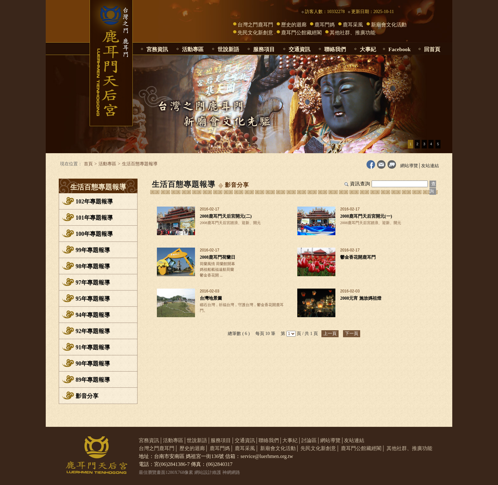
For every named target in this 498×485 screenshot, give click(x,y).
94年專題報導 (93, 315)
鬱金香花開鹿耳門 (358, 257)
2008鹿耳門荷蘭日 (217, 257)
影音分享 (87, 396)
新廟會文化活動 (389, 24)
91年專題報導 (93, 347)
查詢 (432, 187)
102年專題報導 (94, 201)
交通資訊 (299, 49)
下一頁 (351, 333)
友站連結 (430, 165)
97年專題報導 (93, 282)
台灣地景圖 (211, 298)
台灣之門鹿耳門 (255, 24)
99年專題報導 (93, 250)
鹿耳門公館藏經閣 (301, 32)
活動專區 (193, 49)
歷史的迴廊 (293, 24)
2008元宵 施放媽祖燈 (360, 298)
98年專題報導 (93, 266)
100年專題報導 (94, 234)
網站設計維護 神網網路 (217, 472)
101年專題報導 (94, 218)
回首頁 (432, 49)
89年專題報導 (93, 380)
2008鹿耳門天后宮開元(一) (366, 216)
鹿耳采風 (353, 24)
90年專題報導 (93, 363)
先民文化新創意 (255, 32)
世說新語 (228, 49)
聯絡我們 (335, 49)
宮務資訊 (157, 49)
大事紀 (368, 49)
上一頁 (330, 333)
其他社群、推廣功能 (352, 32)
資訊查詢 (360, 183)
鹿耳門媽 (324, 24)
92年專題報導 (93, 331)
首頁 (88, 163)
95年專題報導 (93, 299)
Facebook (399, 49)
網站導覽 (409, 165)
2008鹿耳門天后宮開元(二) (226, 216)
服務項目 (264, 49)
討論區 (309, 440)
